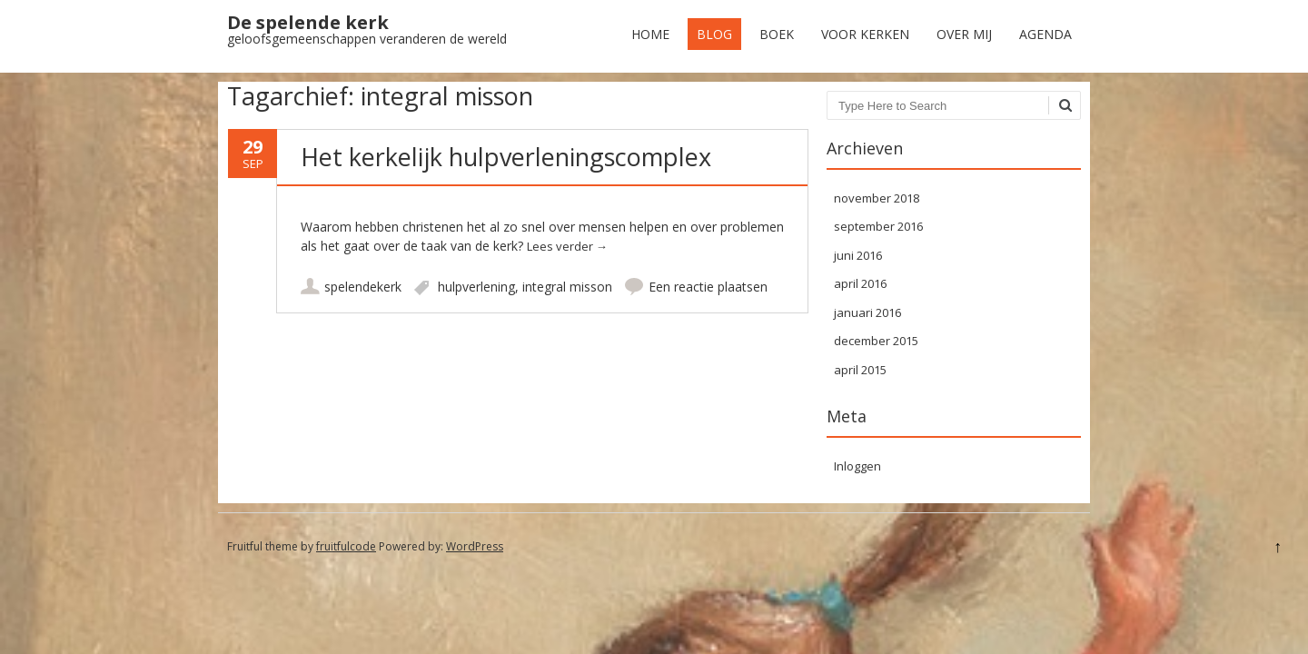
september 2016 (878, 226)
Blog (714, 34)
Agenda (1045, 34)
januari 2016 (867, 312)
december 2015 (876, 340)
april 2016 (860, 283)
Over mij (964, 34)
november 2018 (876, 198)
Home (650, 34)
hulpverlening (476, 286)
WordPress (474, 546)
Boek (776, 34)
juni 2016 (858, 255)
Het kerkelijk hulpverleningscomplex (506, 156)
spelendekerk (362, 286)
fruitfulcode (346, 546)
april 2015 (860, 370)
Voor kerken (865, 34)
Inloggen (857, 466)
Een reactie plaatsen (708, 286)
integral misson (567, 286)
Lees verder (567, 246)
